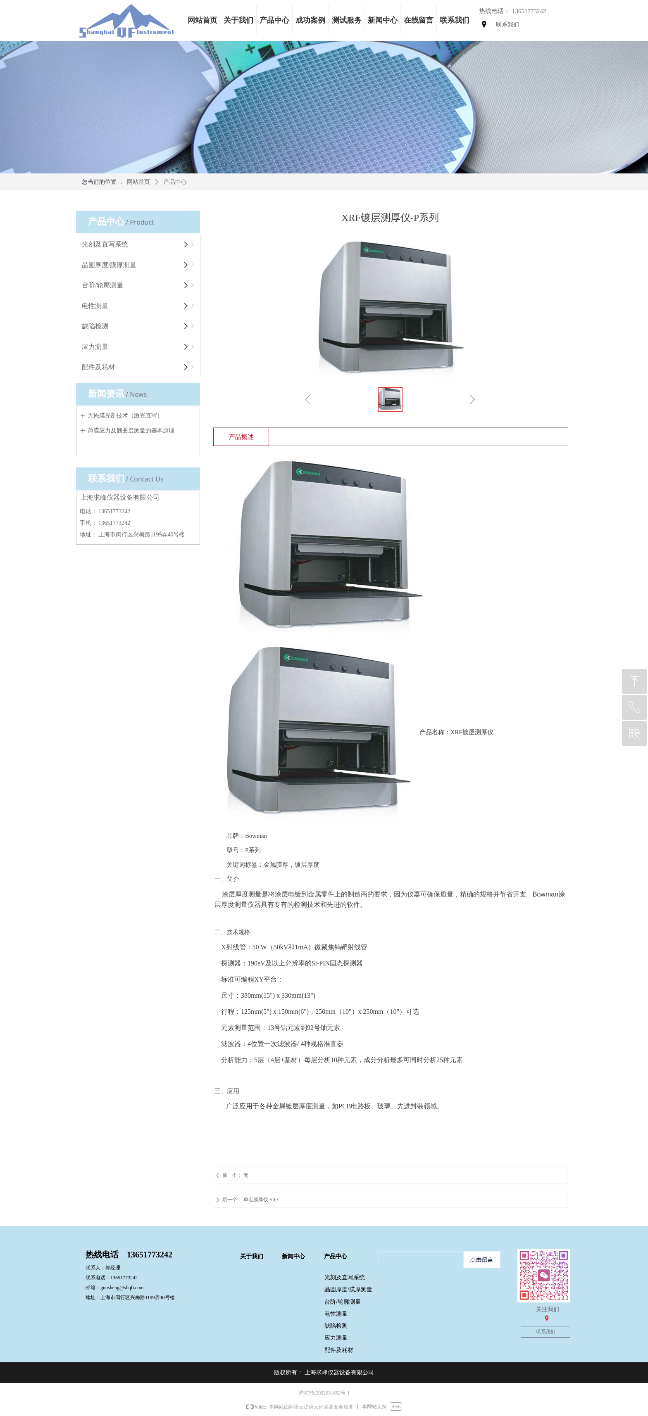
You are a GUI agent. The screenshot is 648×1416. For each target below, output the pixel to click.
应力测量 (139, 347)
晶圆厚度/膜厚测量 (139, 265)
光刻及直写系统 (139, 244)
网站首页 (138, 182)
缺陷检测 (139, 326)
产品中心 (175, 182)
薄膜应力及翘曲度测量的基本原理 (131, 430)
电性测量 (139, 306)
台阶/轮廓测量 (139, 285)
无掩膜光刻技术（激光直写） (125, 416)
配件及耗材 (139, 367)
